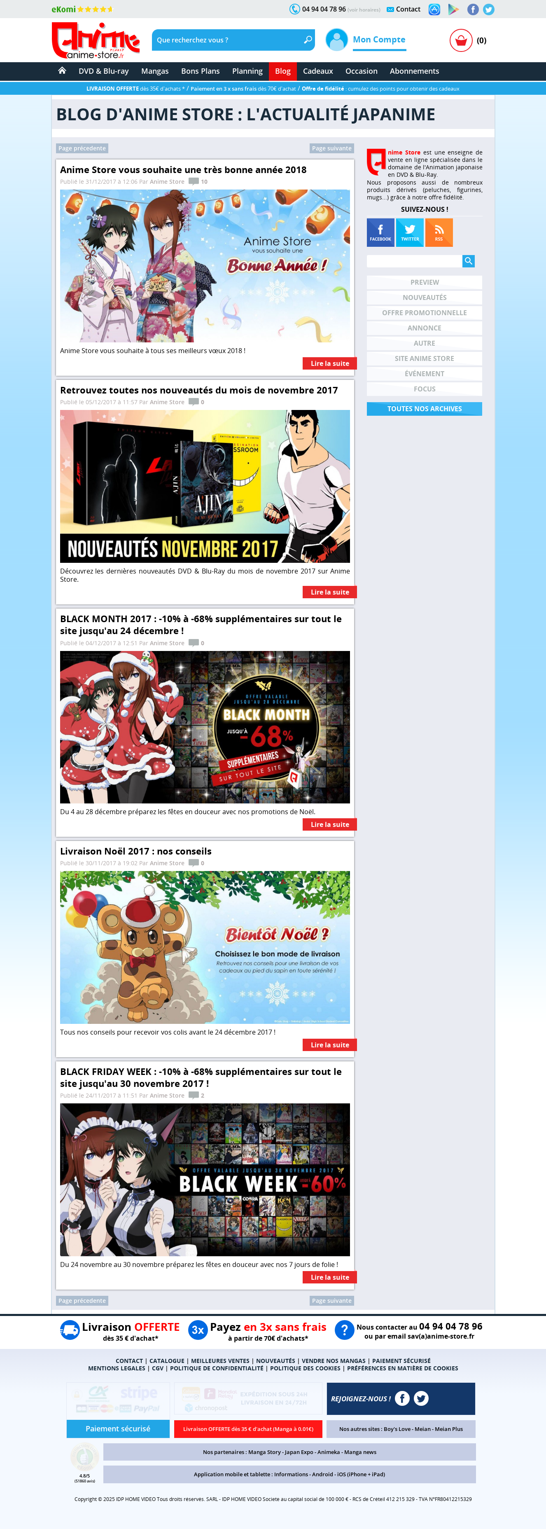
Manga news (360, 1452)
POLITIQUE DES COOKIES (305, 1368)
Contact (408, 9)
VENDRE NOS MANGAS (334, 1361)
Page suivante (332, 148)
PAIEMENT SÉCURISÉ (401, 1361)
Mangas (155, 71)
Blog (283, 71)
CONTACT (129, 1361)
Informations (291, 1474)
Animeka (328, 1452)
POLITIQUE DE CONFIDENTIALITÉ (217, 1368)
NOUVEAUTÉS (275, 1361)
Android (322, 1474)
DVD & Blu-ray (104, 71)
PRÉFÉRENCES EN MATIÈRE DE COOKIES (402, 1368)
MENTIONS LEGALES (116, 1368)
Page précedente (82, 148)
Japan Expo (299, 1452)
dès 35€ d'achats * (135, 88)
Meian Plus (449, 1429)
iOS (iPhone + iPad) (361, 1474)
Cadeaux (318, 71)
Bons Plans (200, 71)
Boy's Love (397, 1429)
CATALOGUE (166, 1361)
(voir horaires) (364, 9)
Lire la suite (330, 363)
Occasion (361, 71)
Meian (423, 1429)
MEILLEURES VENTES (220, 1361)
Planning (247, 71)
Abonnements (414, 71)
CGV (157, 1368)
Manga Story (264, 1452)
